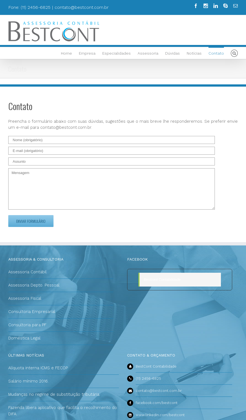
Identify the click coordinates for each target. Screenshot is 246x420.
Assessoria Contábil (27, 271)
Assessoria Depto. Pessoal (34, 285)
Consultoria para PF (27, 324)
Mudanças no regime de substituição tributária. (54, 394)
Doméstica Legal (24, 338)
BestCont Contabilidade (156, 366)
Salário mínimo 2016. (28, 381)
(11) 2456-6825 (148, 378)
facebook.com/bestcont (157, 403)
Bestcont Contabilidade (162, 279)
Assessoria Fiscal (24, 298)
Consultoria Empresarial (31, 311)
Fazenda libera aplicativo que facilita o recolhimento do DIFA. (62, 410)
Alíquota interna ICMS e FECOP (38, 367)
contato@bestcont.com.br (82, 7)
